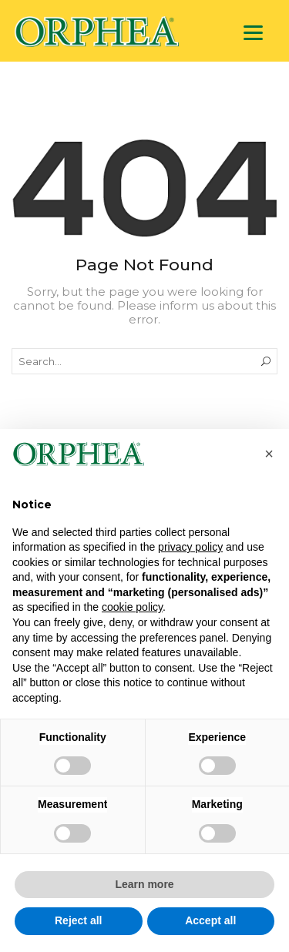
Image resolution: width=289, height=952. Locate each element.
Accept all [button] (210, 920)
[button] (269, 453)
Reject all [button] (78, 920)
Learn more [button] (144, 884)
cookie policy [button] (132, 607)
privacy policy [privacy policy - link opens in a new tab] (190, 547)
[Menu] (253, 33)
